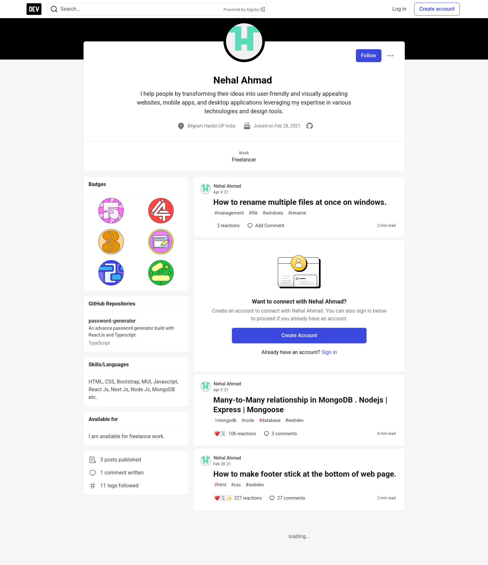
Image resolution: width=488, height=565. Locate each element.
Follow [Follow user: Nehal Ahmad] (368, 55)
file (253, 213)
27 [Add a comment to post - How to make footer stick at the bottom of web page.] (286, 498)
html (220, 485)
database (269, 420)
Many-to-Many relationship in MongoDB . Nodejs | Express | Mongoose (300, 404)
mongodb (225, 420)
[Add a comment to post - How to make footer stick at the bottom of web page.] (238, 498)
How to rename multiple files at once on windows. (300, 202)
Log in (399, 9)
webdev (294, 420)
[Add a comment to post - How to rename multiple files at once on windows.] (227, 225)
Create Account (299, 335)
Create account (437, 9)
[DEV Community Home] (34, 9)
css (236, 485)
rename (297, 213)
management (229, 213)
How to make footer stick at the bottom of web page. (304, 474)
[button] (111, 211)
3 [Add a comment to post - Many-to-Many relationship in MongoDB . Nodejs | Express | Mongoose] (280, 434)
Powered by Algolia (244, 9)
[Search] (54, 9)
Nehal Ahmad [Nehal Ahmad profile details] (227, 186)
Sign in (329, 352)
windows (273, 213)
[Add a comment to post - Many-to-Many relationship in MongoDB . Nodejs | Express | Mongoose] (235, 433)
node (247, 420)
